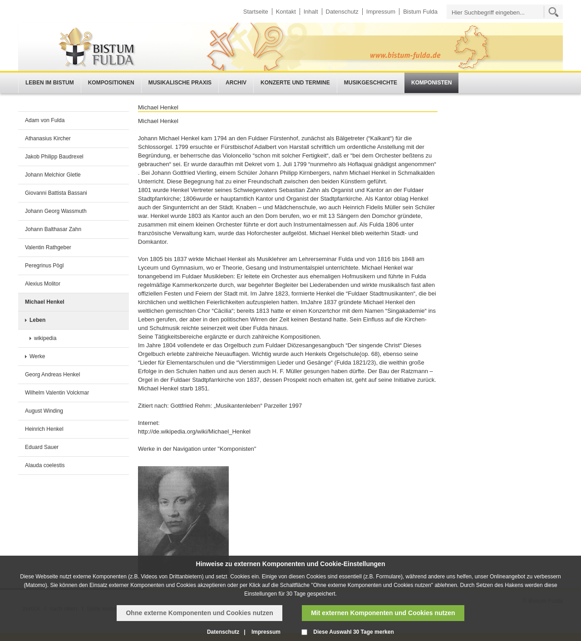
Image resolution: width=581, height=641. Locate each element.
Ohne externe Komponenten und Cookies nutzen (199, 612)
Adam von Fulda (44, 120)
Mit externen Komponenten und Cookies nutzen (383, 612)
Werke (37, 356)
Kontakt (286, 11)
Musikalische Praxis (180, 82)
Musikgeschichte (370, 82)
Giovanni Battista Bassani (56, 193)
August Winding (44, 411)
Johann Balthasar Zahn (53, 229)
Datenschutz (342, 11)
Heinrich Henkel (44, 429)
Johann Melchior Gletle (53, 175)
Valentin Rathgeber (48, 247)
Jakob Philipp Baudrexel (54, 156)
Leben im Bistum (49, 82)
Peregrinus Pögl (44, 265)
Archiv (236, 82)
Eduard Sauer (42, 447)
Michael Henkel (44, 302)
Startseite (255, 11)
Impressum (380, 11)
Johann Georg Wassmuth (56, 211)
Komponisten (431, 82)
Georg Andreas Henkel (52, 374)
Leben (37, 320)
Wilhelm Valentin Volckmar (57, 393)
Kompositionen (111, 82)
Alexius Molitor (42, 284)
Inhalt (311, 11)
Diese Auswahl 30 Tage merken (353, 632)
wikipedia (45, 338)
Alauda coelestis (44, 465)
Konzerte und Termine (295, 82)
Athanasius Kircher (48, 138)
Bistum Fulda (420, 11)
